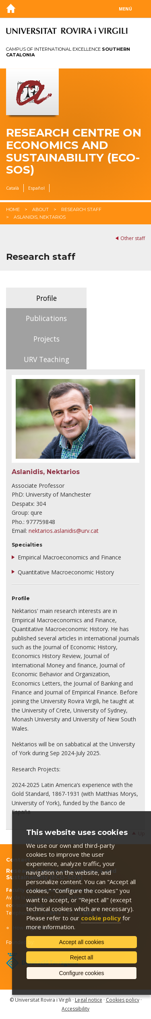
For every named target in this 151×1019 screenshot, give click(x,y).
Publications (46, 318)
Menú (125, 9)
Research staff (81, 209)
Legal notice (88, 999)
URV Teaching (46, 359)
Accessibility (75, 1008)
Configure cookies (81, 973)
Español (36, 188)
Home (13, 209)
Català (12, 188)
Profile (46, 298)
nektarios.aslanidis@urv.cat (64, 530)
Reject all (81, 957)
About (40, 209)
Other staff (132, 238)
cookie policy (101, 918)
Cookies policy (122, 999)
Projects (46, 339)
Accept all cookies (81, 942)
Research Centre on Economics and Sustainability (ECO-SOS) (73, 151)
